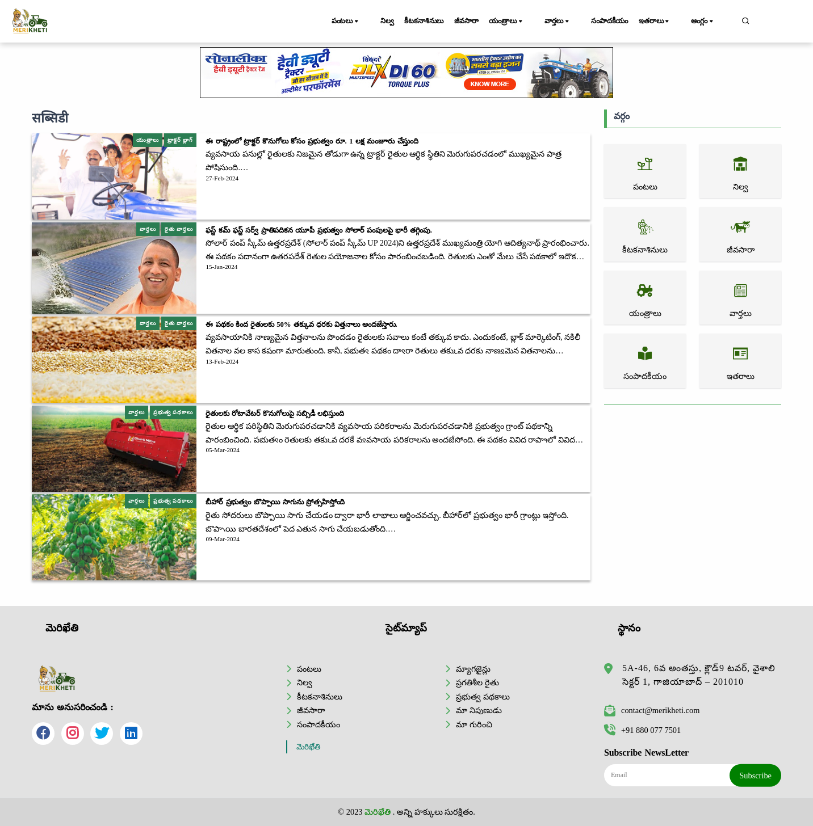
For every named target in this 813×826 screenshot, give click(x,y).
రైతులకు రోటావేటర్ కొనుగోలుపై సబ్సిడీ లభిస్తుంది (274, 414)
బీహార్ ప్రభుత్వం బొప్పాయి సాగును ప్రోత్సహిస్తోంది (275, 502)
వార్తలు (571, 21)
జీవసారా (479, 21)
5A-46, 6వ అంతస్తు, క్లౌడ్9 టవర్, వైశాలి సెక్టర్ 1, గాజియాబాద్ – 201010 (699, 674)
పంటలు (350, 21)
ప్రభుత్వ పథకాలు (483, 696)
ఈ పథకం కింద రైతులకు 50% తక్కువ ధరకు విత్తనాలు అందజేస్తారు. (301, 324)
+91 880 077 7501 (642, 730)
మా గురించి (474, 723)
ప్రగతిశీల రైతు (477, 682)
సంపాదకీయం (617, 21)
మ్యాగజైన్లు (473, 668)
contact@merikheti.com (651, 710)
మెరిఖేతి (308, 747)
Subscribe (755, 774)
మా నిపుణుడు (479, 710)
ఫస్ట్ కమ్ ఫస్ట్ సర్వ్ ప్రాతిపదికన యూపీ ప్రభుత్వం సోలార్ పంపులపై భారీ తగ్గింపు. (318, 230)
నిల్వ (386, 21)
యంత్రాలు (525, 21)
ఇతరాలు (669, 21)
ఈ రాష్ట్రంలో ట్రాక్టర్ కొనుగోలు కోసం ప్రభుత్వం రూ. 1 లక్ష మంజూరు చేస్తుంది (312, 141)
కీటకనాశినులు (430, 21)
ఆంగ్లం (711, 21)
